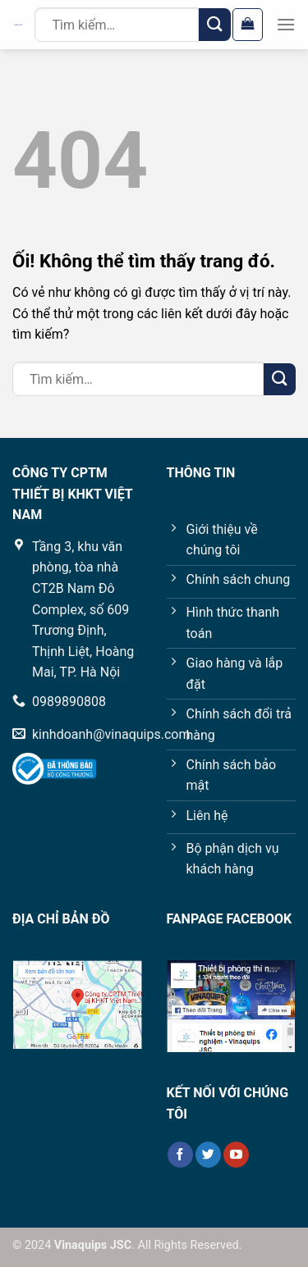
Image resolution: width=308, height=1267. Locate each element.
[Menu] (286, 24)
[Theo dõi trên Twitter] (208, 1155)
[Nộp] (215, 24)
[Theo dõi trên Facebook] (180, 1155)
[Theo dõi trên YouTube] (236, 1155)
